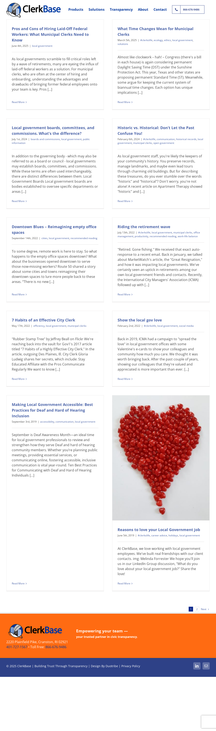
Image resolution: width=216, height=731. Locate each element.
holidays (160, 542)
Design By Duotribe (104, 683)
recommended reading (92, 231)
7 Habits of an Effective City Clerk (43, 318)
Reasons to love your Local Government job (145, 536)
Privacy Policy (130, 683)
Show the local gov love (135, 318)
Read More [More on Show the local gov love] (119, 378)
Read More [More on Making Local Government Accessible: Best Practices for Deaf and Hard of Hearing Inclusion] (36, 473)
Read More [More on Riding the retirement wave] (128, 287)
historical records (173, 144)
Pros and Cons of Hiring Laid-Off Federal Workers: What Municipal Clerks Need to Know (50, 34)
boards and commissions (63, 127)
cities (53, 231)
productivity (146, 229)
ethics (163, 40)
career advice (146, 542)
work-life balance (192, 229)
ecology (153, 40)
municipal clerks (129, 148)
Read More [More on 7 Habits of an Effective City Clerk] (18, 378)
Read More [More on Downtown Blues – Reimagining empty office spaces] (27, 284)
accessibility (65, 410)
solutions (118, 44)
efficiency (39, 325)
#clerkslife (142, 40)
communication (152, 144)
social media (182, 325)
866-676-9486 (55, 663)
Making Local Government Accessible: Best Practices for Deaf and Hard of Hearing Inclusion (70, 398)
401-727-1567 (16, 663)
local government (42, 46)
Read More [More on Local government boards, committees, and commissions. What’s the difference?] (36, 188)
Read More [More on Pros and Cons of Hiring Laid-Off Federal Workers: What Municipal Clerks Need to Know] (18, 99)
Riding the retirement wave (148, 219)
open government (150, 148)
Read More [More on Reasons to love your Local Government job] (110, 590)
